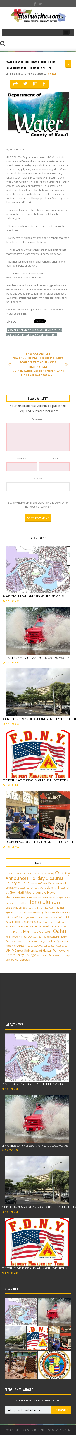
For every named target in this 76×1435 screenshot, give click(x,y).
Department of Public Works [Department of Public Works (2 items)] (32, 888)
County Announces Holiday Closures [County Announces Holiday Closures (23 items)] (38, 875)
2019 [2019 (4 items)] (43, 873)
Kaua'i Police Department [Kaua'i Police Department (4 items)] (21, 922)
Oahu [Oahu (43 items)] (59, 930)
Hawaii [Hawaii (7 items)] (52, 892)
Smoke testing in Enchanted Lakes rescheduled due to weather (33, 596)
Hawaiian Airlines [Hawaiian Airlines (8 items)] (19, 897)
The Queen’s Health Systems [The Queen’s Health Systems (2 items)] (36, 941)
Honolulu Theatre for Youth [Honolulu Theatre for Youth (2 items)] (40, 908)
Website (38, 478)
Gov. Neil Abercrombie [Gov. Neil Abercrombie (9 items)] (28, 892)
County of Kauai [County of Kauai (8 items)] (18, 883)
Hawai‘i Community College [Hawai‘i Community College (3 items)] (48, 897)
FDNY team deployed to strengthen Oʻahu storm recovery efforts (35, 780)
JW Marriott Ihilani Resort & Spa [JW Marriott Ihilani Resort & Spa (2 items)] (41, 917)
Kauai (52, 74)
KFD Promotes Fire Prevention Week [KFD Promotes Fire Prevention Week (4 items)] (28, 926)
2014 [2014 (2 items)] (37, 873)
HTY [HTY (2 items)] (11, 917)
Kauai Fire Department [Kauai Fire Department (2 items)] (54, 922)
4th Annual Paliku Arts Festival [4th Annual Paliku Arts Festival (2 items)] (20, 873)
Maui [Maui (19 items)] (28, 931)
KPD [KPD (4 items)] (53, 926)
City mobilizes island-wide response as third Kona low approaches (36, 657)
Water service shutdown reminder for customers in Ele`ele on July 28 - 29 (34, 332)
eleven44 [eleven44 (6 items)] (52, 888)
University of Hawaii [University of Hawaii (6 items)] (38, 951)
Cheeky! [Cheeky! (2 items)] (50, 873)
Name (21, 458)
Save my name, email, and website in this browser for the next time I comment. (38, 504)
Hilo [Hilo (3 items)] (24, 903)
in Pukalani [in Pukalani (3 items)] (20, 917)
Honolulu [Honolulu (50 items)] (38, 902)
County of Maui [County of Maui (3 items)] (39, 883)
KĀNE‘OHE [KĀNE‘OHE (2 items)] (61, 926)
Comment (38, 419)
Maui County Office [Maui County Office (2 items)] (43, 932)
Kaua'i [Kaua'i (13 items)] (63, 916)
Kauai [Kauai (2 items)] (39, 922)
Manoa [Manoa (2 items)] (19, 932)
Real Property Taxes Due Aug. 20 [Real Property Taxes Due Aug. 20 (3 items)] (23, 936)
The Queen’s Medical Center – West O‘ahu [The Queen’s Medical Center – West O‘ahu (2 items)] (47, 946)
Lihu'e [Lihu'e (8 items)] (10, 931)
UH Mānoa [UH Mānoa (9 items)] (14, 950)
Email (54, 458)
